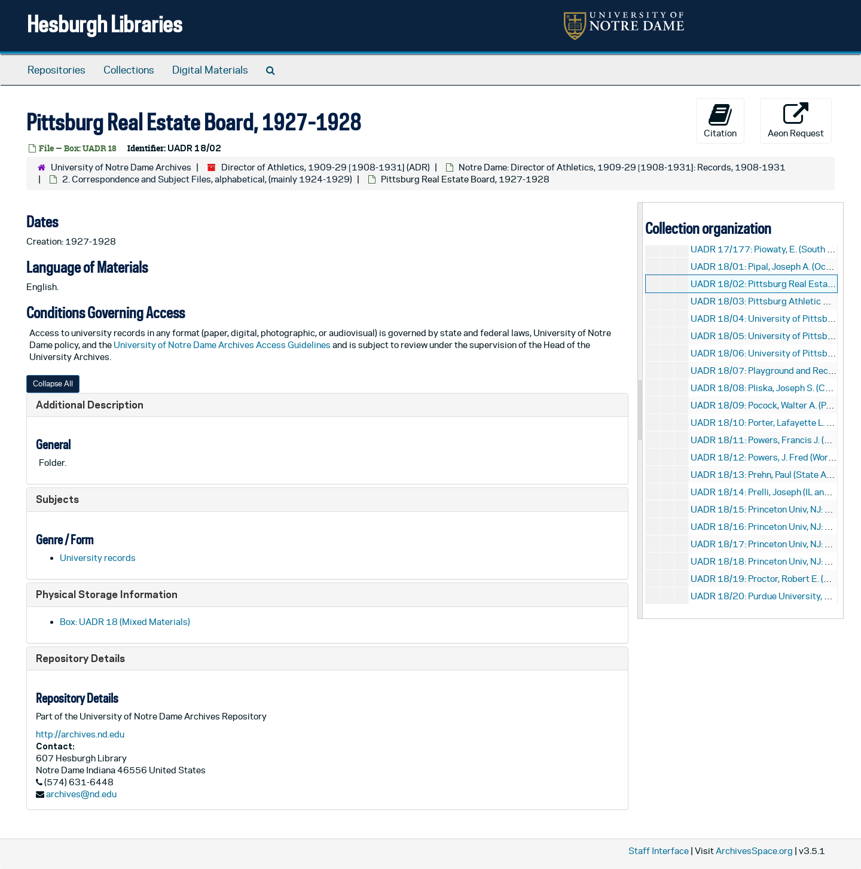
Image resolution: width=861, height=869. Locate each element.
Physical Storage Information (107, 594)
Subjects (57, 499)
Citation (720, 120)
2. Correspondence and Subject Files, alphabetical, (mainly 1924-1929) (207, 179)
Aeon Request (796, 120)
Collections (128, 70)
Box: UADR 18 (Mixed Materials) (125, 622)
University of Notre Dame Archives (121, 167)
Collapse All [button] (53, 383)
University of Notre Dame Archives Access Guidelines (223, 345)
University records (98, 558)
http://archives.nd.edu (80, 734)
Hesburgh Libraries (104, 23)
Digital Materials (210, 70)
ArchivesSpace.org (754, 851)
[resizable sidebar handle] (640, 410)
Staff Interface (658, 851)
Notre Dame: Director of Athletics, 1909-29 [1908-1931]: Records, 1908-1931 (622, 167)
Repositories (57, 70)
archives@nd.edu (81, 794)
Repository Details (80, 658)
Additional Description (90, 404)
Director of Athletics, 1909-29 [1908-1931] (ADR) (325, 167)
